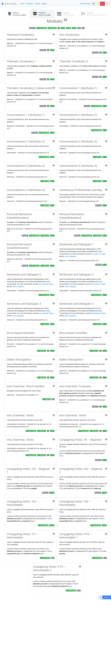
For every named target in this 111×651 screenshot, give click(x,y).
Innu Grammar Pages (98, 254)
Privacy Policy (85, 4)
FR (107, 4)
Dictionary (29, 4)
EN (102, 4)
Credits (37, 4)
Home (22, 4)
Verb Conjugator (70, 256)
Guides (44, 4)
